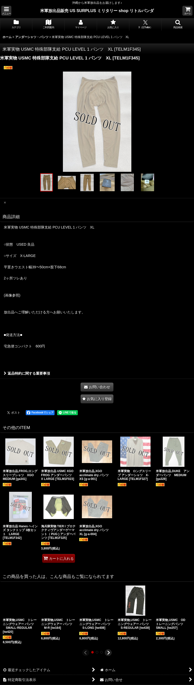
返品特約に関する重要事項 (27, 373)
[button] (6, 11)
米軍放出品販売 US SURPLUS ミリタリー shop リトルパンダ (97, 10)
